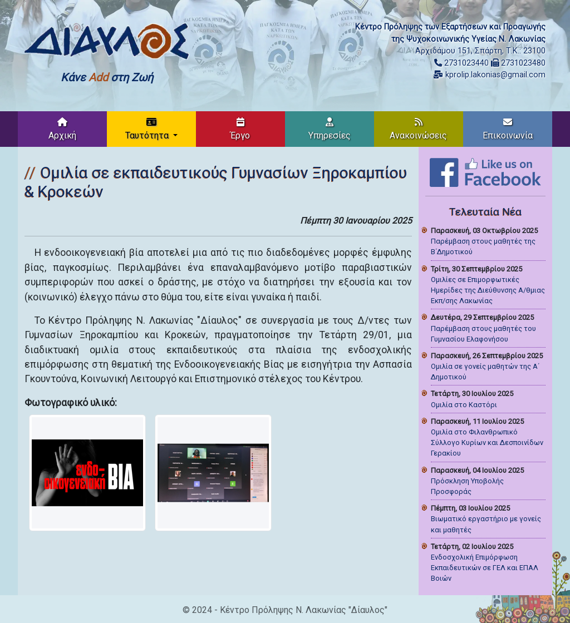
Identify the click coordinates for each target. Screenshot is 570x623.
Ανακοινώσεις (418, 129)
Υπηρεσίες (329, 129)
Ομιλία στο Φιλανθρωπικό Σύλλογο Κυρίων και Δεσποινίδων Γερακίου (487, 442)
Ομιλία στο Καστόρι (464, 404)
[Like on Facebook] (485, 171)
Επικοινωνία (508, 129)
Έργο (240, 129)
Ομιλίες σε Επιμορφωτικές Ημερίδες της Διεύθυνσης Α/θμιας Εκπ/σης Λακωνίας (488, 290)
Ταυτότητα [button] (148, 129)
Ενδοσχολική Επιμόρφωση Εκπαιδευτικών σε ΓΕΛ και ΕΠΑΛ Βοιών (484, 567)
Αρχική (62, 129)
